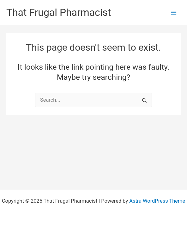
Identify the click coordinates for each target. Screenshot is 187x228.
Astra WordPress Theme (157, 201)
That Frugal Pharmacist (58, 12)
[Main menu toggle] (173, 12)
